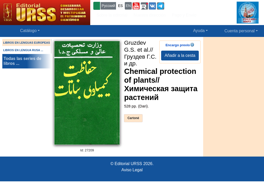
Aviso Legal (132, 170)
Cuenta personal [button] (240, 31)
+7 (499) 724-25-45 (184, 5)
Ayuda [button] (199, 30)
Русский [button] (108, 6)
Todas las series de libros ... (22, 61)
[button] (136, 6)
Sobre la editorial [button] (111, 15)
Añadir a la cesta (179, 55)
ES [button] (120, 6)
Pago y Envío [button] (184, 15)
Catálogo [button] (28, 30)
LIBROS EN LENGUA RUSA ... (23, 50)
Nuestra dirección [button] (150, 15)
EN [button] (128, 6)
